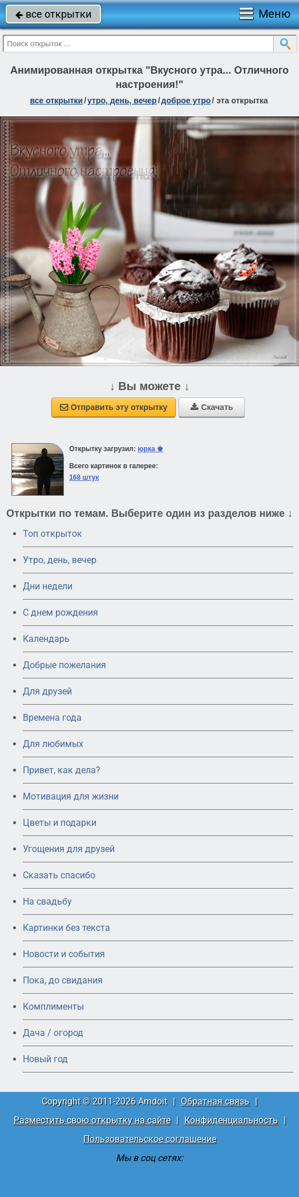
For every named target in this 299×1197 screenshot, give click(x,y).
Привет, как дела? (61, 770)
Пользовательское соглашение (149, 1139)
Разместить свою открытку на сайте (92, 1120)
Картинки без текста (66, 927)
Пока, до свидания (63, 980)
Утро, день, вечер (59, 560)
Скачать (212, 407)
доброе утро (186, 100)
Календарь (46, 638)
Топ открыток (52, 533)
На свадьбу (47, 901)
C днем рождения (60, 612)
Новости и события (64, 954)
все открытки (53, 14)
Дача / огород (53, 1032)
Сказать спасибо (59, 875)
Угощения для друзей (69, 848)
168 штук (84, 477)
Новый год (45, 1059)
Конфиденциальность (231, 1120)
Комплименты (53, 1006)
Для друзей (47, 691)
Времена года (52, 717)
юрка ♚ (150, 449)
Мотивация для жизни (71, 796)
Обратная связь (215, 1101)
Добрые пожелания (64, 665)
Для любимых (53, 743)
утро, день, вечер (122, 100)
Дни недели (47, 586)
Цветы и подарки (59, 822)
